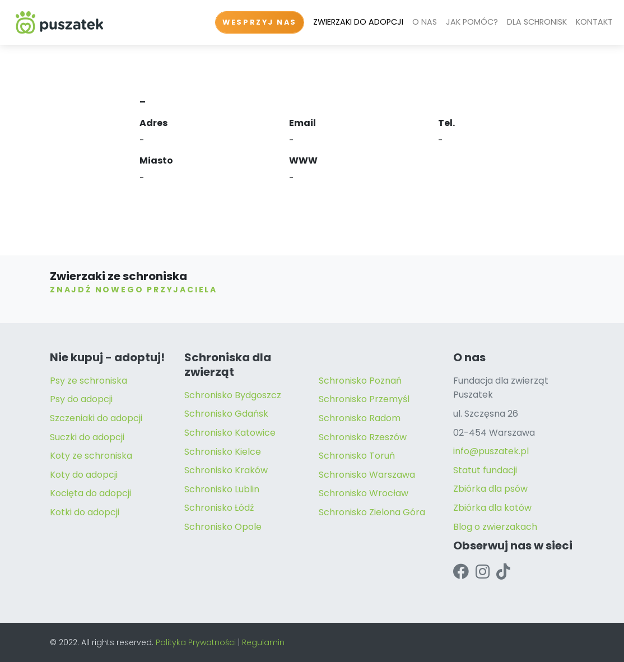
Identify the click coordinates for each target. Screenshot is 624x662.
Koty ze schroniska (91, 455)
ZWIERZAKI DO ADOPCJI (358, 21)
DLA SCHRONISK (537, 21)
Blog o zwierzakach (495, 526)
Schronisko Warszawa (367, 474)
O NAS (424, 21)
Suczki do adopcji (87, 437)
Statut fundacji (485, 470)
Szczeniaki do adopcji (96, 418)
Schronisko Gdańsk (226, 413)
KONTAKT (594, 21)
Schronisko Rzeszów (363, 437)
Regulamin (263, 642)
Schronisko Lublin (221, 489)
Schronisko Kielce (222, 451)
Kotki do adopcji (84, 512)
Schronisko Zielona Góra (372, 512)
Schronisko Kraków (226, 470)
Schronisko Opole (223, 526)
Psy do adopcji (81, 399)
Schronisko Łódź (219, 507)
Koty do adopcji (84, 474)
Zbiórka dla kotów (492, 507)
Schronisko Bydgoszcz (232, 395)
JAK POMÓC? (472, 21)
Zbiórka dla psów (490, 488)
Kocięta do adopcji (90, 493)
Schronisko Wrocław (363, 493)
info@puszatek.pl (491, 451)
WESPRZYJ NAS (259, 22)
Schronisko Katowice (230, 432)
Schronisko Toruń (357, 455)
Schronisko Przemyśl (364, 399)
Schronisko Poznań (360, 380)
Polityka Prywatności (196, 642)
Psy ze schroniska (88, 380)
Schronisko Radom (360, 418)
